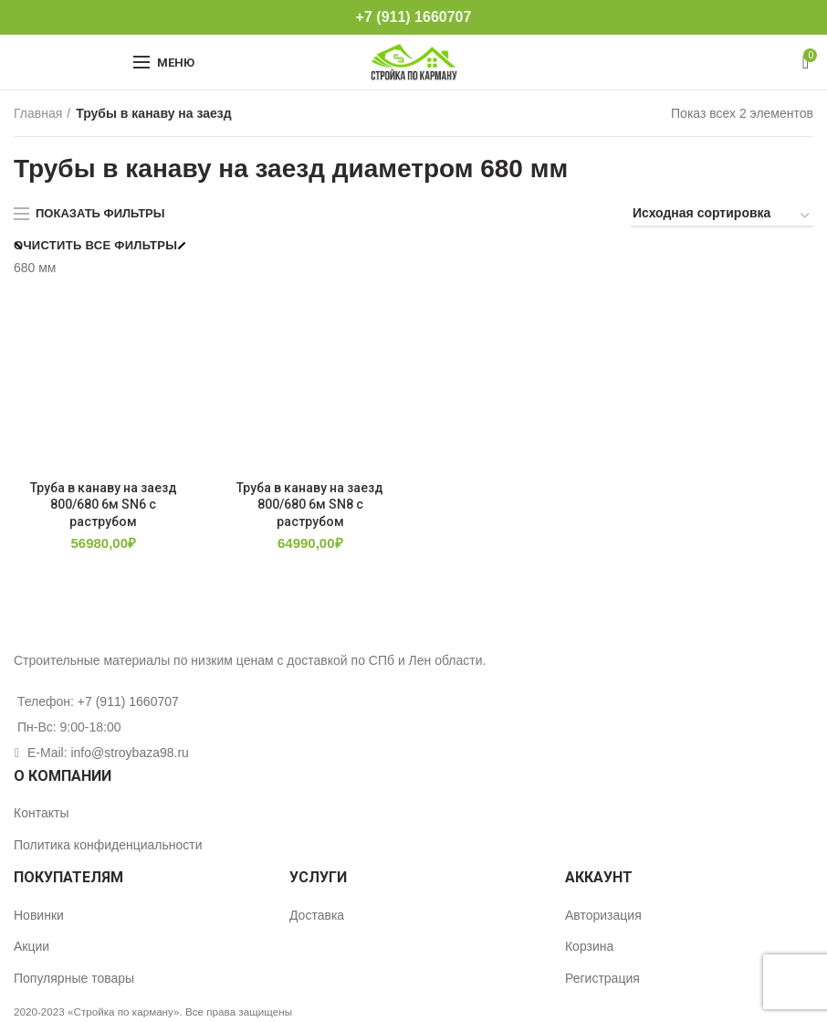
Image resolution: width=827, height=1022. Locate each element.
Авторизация (603, 915)
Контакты (41, 813)
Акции (31, 946)
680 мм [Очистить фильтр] (35, 267)
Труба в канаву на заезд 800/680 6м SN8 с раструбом (309, 504)
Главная (38, 113)
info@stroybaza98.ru (129, 752)
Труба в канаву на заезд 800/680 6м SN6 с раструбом (103, 504)
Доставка (316, 915)
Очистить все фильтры (95, 245)
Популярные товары (74, 978)
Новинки (39, 915)
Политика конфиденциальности (108, 845)
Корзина (589, 946)
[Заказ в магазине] (722, 216)
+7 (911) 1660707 (414, 17)
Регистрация (602, 978)
